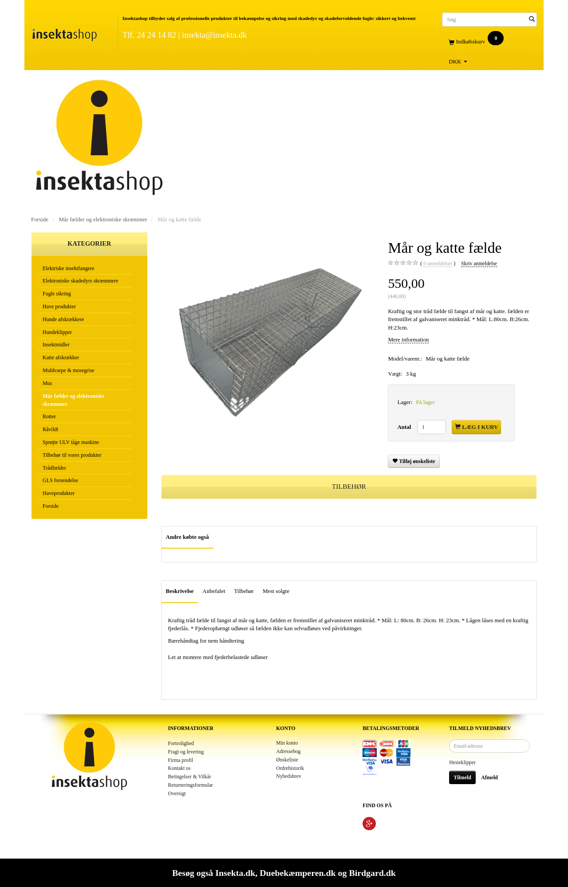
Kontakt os (179, 768)
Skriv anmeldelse (479, 264)
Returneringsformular (190, 785)
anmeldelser (437, 264)
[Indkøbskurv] (489, 42)
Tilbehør (244, 591)
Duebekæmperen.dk (297, 873)
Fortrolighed (181, 743)
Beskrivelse (180, 591)
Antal (404, 427)
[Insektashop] (64, 33)
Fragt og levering (186, 752)
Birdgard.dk (372, 873)
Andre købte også (187, 537)
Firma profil (180, 760)
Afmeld (489, 777)
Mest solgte (276, 591)
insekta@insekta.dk (214, 34)
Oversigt (177, 794)
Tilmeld (462, 777)
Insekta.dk (235, 873)
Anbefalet (213, 591)
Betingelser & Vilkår (189, 777)
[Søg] (532, 19)
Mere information (408, 339)
